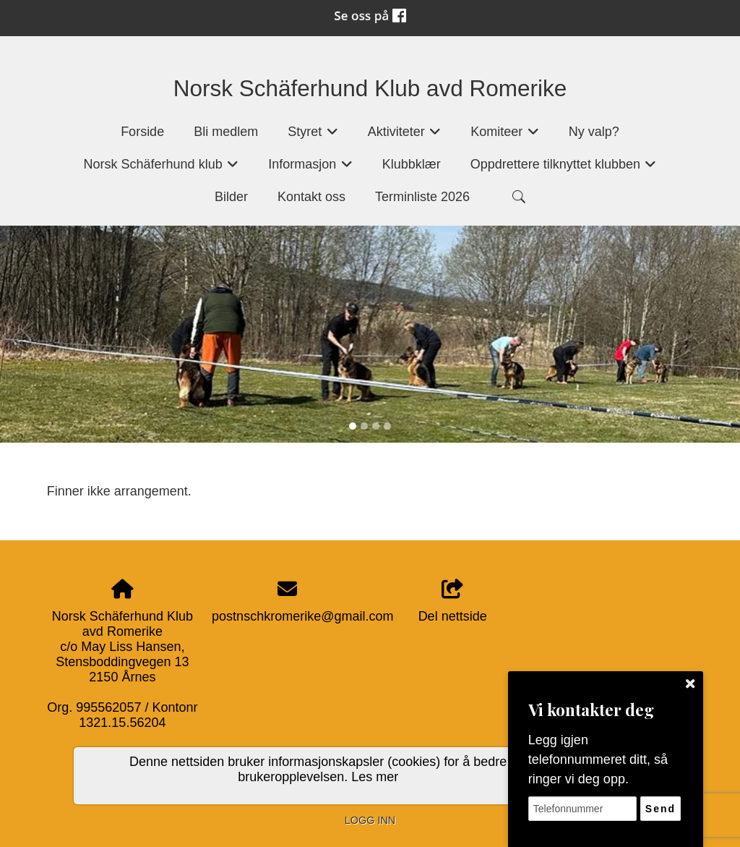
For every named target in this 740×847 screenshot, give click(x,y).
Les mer (374, 777)
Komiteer (504, 136)
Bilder (231, 197)
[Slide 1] (352, 426)
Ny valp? (594, 131)
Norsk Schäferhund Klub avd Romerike (370, 88)
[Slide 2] (364, 426)
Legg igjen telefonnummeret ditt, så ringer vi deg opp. (598, 759)
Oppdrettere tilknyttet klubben (563, 169)
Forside (142, 131)
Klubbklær (411, 164)
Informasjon (310, 169)
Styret (313, 136)
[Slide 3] (375, 426)
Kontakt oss (311, 197)
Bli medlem (226, 131)
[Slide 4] (387, 426)
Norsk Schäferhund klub (161, 169)
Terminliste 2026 (422, 197)
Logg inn (370, 820)
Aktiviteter (405, 136)
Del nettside (452, 601)
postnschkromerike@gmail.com (302, 616)
